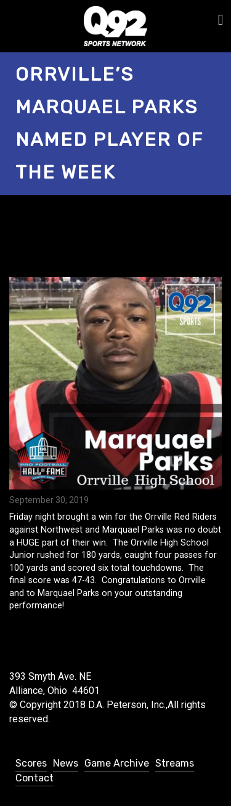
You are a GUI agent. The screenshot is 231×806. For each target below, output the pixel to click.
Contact (34, 778)
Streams (174, 763)
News (65, 763)
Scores (31, 763)
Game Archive (116, 763)
